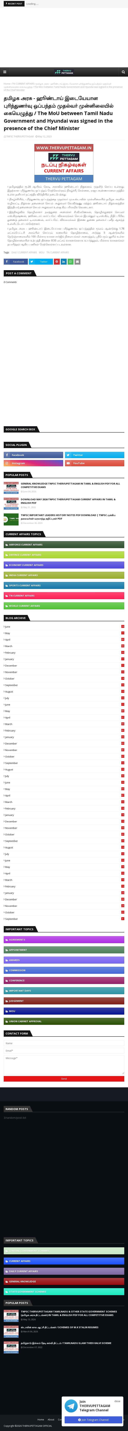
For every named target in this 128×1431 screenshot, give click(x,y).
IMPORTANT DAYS (20, 990)
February (64, 652)
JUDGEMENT (16, 1001)
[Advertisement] (66, 37)
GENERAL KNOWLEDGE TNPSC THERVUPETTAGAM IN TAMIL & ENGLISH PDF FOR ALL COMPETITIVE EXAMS (70, 485)
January (64, 659)
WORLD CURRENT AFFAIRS (24, 606)
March (64, 646)
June (64, 626)
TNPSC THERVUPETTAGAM (20, 136)
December (64, 665)
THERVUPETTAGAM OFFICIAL (37, 1425)
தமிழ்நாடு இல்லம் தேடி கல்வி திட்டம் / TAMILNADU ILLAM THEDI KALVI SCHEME (66, 1343)
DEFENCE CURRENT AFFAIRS (25, 554)
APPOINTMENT (18, 950)
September (64, 685)
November (64, 672)
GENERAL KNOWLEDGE (22, 1281)
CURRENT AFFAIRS (19, 1261)
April (64, 639)
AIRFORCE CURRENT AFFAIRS (26, 544)
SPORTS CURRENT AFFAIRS (25, 585)
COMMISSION (17, 970)
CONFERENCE (17, 980)
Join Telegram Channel (93, 1420)
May (64, 633)
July (64, 698)
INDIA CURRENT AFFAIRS (23, 575)
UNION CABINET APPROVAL (25, 1021)
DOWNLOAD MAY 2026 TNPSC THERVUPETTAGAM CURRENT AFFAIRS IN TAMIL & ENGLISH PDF (68, 501)
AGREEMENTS (17, 939)
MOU (41, 252)
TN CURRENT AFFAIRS (23, 83)
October (64, 678)
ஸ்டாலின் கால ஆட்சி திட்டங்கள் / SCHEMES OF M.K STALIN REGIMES (59, 1327)
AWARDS (14, 960)
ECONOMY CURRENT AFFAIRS (26, 565)
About (51, 1419)
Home (7, 83)
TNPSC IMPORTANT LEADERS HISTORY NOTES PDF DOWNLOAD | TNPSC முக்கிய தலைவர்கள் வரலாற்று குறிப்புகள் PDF (68, 516)
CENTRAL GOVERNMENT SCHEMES (29, 1250)
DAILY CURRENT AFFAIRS (24, 252)
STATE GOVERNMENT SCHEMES (27, 1291)
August (64, 691)
